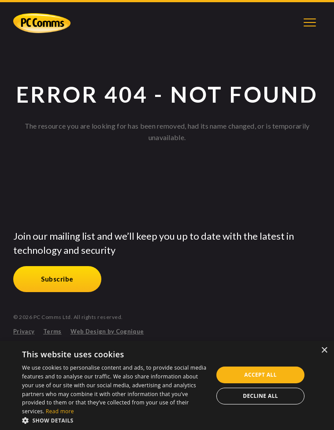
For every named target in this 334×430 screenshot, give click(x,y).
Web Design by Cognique (107, 331)
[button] (115, 419)
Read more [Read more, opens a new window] (60, 411)
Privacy (23, 331)
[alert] (167, 385)
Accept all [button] (260, 374)
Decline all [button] (260, 396)
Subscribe (57, 279)
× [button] (324, 350)
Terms (52, 331)
